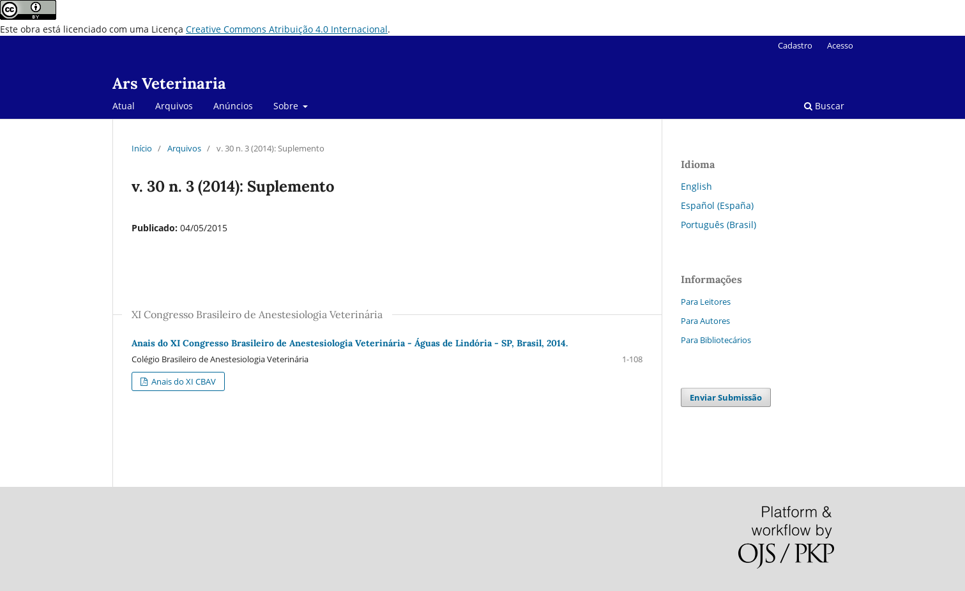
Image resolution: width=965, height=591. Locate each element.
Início (142, 148)
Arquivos (174, 106)
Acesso (840, 45)
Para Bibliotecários (716, 340)
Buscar (824, 106)
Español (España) (717, 205)
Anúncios (233, 106)
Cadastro (795, 45)
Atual (123, 106)
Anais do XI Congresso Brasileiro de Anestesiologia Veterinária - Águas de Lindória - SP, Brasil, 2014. (350, 343)
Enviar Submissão (726, 397)
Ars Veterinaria (169, 83)
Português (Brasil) (718, 225)
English (696, 186)
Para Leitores (706, 301)
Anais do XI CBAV (182, 381)
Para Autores (705, 320)
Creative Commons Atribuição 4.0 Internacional (287, 29)
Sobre (287, 106)
